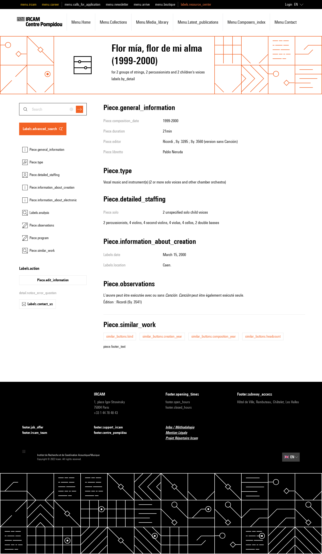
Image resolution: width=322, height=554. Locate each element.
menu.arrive (142, 4)
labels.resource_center (196, 4)
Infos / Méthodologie (183, 427)
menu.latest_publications (198, 22)
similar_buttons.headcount (263, 336)
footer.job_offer (35, 427)
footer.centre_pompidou (113, 432)
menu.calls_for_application (82, 4)
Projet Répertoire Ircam (184, 438)
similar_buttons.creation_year (162, 336)
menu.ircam (28, 4)
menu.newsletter (117, 4)
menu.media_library (152, 22)
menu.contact (285, 22)
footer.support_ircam (111, 427)
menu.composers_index (246, 22)
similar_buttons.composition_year (213, 336)
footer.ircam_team (37, 432)
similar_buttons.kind (119, 336)
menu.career (50, 4)
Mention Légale (179, 432)
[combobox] (53, 109)
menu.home (81, 22)
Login (288, 4)
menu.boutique (165, 4)
